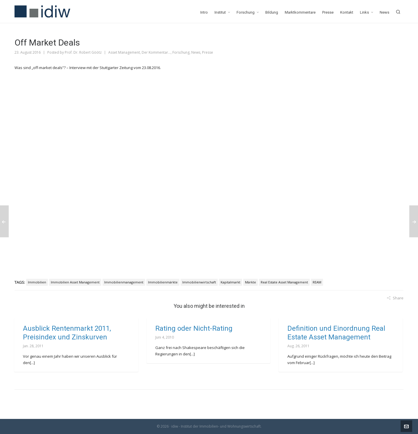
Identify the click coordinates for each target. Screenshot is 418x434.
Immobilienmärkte (163, 282)
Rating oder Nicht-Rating (194, 328)
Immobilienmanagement (123, 282)
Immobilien (37, 282)
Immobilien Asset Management (75, 282)
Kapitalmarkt (230, 282)
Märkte (250, 282)
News (195, 52)
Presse (207, 52)
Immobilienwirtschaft (199, 282)
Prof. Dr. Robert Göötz (83, 52)
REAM (317, 282)
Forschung (181, 52)
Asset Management (124, 52)
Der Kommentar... (156, 52)
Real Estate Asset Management (284, 282)
